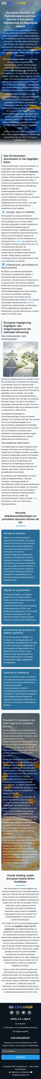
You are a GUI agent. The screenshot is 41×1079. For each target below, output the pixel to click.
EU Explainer (20, 1024)
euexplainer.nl (21, 1066)
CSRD (30, 303)
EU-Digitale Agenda (20, 1031)
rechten (19, 241)
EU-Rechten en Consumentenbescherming (20, 1028)
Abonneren (20, 1057)
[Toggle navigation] (37, 3)
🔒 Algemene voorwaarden (19, 1072)
